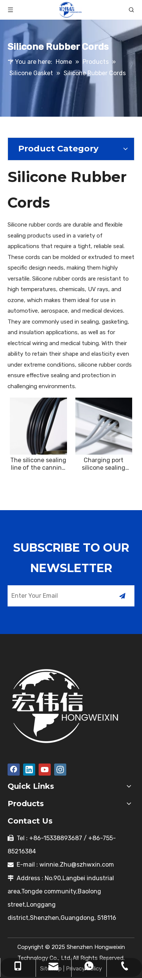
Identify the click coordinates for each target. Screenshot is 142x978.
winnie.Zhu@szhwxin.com (76, 864)
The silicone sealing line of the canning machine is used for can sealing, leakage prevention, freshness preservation (38, 464)
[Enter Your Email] (57, 595)
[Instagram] (60, 770)
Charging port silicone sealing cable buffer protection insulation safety (103, 464)
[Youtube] (45, 770)
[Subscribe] (122, 595)
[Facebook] (14, 770)
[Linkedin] (29, 770)
